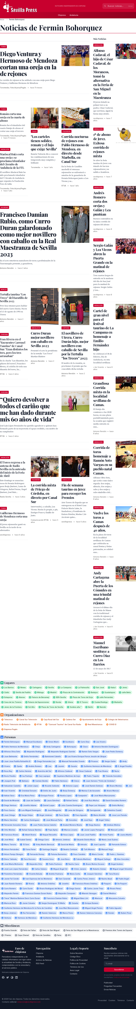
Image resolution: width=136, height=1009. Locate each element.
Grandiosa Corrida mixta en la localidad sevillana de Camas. (102, 394)
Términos (121, 1000)
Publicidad (108, 983)
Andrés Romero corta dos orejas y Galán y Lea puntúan (102, 203)
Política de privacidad (121, 977)
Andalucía (74, 15)
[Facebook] (3, 977)
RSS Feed (40, 963)
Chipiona (62, 15)
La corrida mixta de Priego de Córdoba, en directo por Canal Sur (44, 493)
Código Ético (75, 957)
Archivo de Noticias (44, 960)
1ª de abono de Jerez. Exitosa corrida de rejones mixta (102, 145)
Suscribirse (119, 970)
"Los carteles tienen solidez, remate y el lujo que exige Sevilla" (44, 142)
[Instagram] (12, 977)
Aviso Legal (74, 970)
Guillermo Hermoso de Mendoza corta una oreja (13, 516)
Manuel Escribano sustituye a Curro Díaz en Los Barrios (101, 653)
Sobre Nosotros (76, 953)
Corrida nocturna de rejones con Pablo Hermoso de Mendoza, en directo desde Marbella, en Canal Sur (75, 149)
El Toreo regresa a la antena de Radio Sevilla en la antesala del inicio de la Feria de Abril (13, 469)
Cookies (112, 1000)
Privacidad (102, 1000)
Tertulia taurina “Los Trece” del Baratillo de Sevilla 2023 (13, 297)
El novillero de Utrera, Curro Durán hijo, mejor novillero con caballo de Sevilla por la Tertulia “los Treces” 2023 (74, 345)
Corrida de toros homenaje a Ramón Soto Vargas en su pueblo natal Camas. (102, 460)
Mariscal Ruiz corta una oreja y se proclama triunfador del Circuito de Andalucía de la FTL (12, 160)
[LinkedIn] (16, 977)
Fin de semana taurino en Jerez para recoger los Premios (73, 491)
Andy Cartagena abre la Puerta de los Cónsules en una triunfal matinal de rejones (103, 588)
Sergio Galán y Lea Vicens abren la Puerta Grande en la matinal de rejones (103, 258)
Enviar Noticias (110, 989)
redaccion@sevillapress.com (29, 1002)
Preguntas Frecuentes (113, 986)
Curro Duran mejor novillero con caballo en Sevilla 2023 (42, 339)
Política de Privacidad (79, 960)
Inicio (2, 19)
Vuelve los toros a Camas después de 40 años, (101, 521)
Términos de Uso (77, 967)
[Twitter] (7, 977)
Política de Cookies (78, 963)
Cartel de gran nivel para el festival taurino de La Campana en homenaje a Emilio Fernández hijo (103, 330)
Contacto (73, 974)
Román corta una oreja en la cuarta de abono (12, 117)
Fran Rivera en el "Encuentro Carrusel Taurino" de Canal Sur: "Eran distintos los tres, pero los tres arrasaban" (14, 347)
